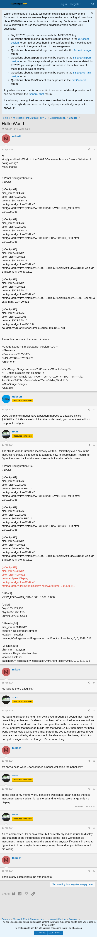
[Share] (89, 150)
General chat (36, 93)
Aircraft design (82, 50)
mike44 (8, 129)
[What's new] (85, 4)
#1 (94, 149)
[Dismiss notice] (91, 14)
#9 (94, 871)
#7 (94, 789)
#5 (94, 710)
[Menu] (5, 4)
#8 (94, 828)
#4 (94, 683)
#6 (94, 761)
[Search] (92, 4)
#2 (94, 409)
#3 (94, 445)
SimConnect (79, 80)
